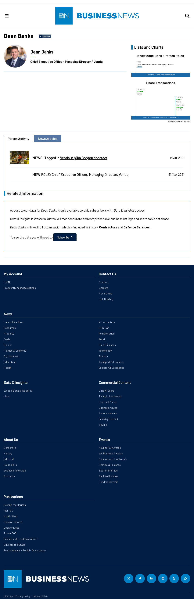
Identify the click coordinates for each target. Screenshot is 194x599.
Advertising (105, 293)
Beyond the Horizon (15, 504)
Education (10, 362)
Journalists (10, 464)
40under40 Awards (110, 447)
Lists (7, 396)
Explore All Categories (111, 367)
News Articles (47, 138)
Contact (104, 282)
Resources (10, 327)
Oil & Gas (104, 327)
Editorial (9, 459)
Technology (105, 350)
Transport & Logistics (111, 362)
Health (7, 367)
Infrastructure (107, 322)
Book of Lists (11, 527)
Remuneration (107, 333)
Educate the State (14, 544)
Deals (7, 339)
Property (9, 333)
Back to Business (108, 476)
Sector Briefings (108, 470)
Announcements (108, 413)
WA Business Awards (111, 453)
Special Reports (13, 521)
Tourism (103, 356)
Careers (103, 287)
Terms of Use (40, 596)
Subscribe (63, 237)
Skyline (103, 424)
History (8, 453)
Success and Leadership (113, 459)
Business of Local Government (21, 539)
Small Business (107, 344)
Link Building (106, 299)
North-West (10, 516)
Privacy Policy (23, 596)
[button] (187, 16)
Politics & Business (110, 464)
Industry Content (108, 419)
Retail (102, 339)
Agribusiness (11, 356)
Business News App (15, 470)
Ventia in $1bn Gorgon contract (83, 158)
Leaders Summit (108, 481)
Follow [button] (46, 36)
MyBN (7, 282)
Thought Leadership (110, 396)
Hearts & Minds (107, 402)
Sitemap (8, 596)
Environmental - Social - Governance (25, 550)
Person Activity (18, 138)
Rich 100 (8, 510)
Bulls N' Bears (106, 390)
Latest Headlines (13, 322)
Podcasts (9, 476)
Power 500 (10, 533)
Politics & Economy (15, 350)
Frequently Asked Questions (20, 287)
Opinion (8, 344)
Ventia (139, 66)
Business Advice (108, 407)
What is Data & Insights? (18, 390)
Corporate (10, 447)
